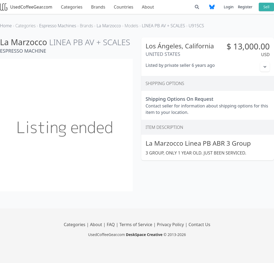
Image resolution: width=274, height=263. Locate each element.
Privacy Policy (171, 224)
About (148, 7)
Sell (266, 6)
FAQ (111, 224)
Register (245, 6)
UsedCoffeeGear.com (26, 7)
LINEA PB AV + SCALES (89, 42)
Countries (123, 7)
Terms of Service (136, 224)
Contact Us (199, 224)
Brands (98, 7)
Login (229, 6)
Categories (71, 7)
